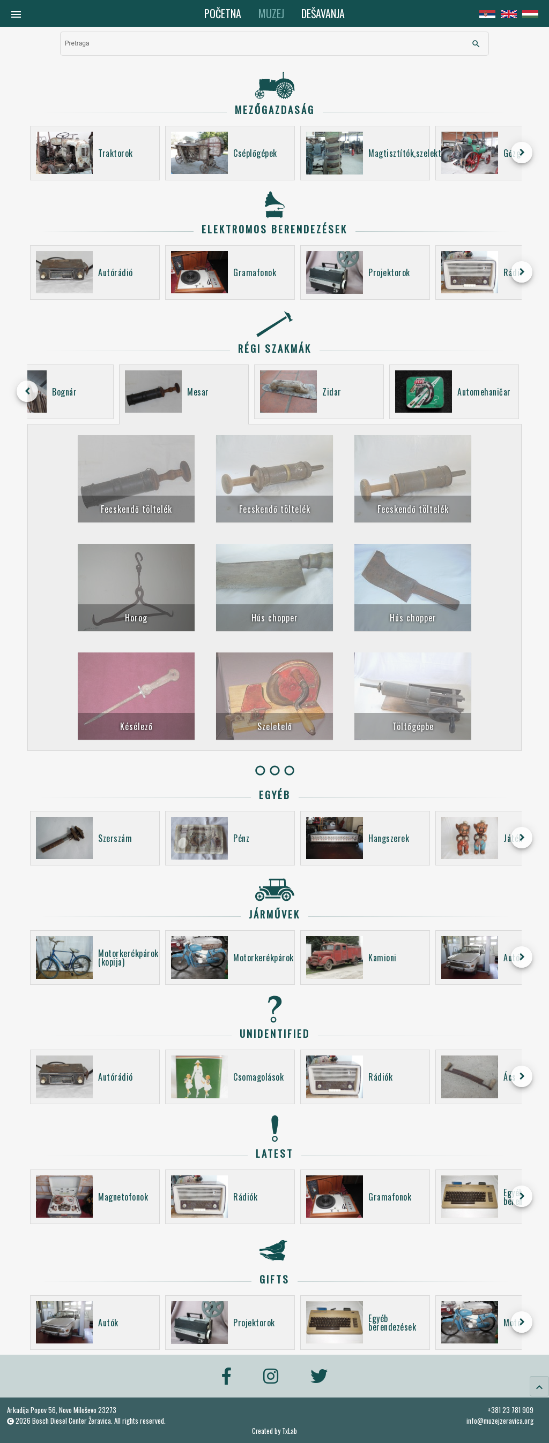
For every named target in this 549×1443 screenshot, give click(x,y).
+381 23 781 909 (510, 1409)
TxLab (289, 1431)
